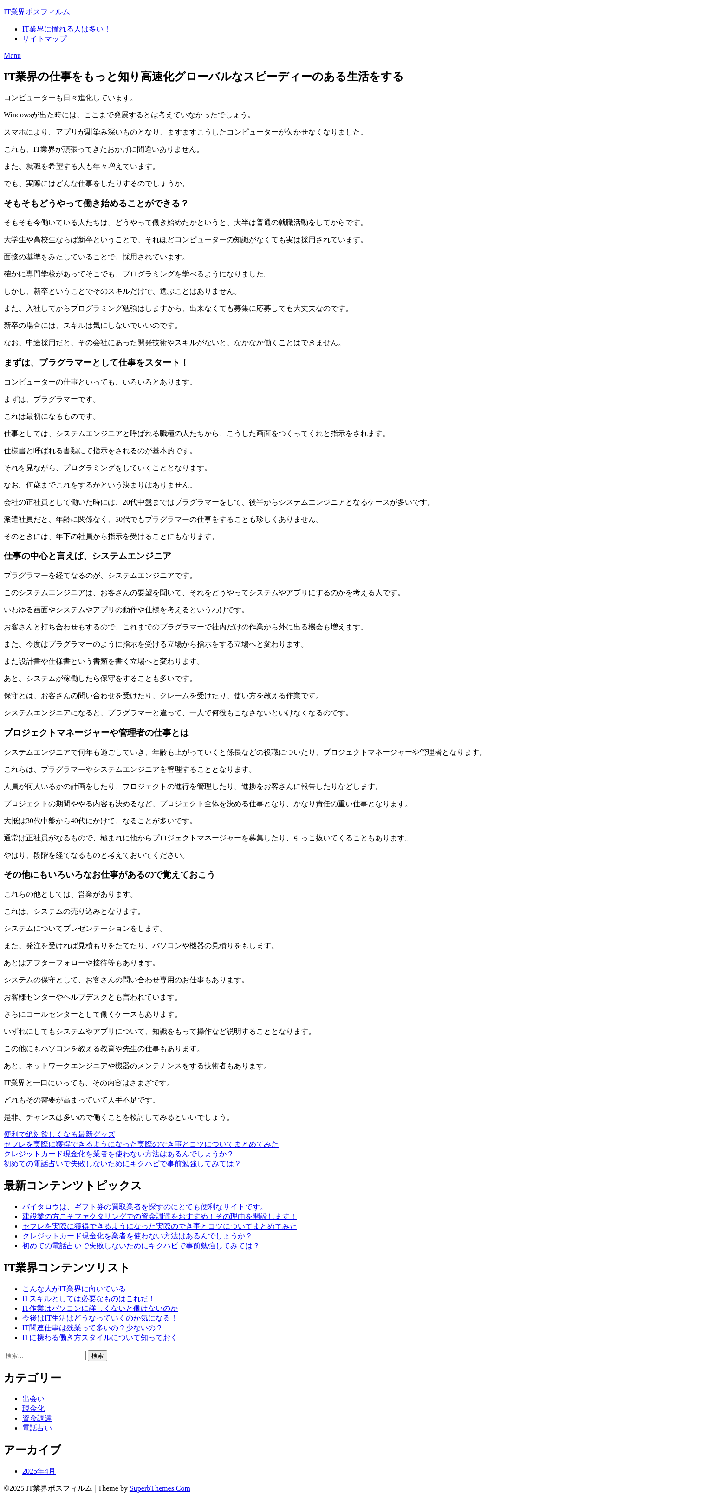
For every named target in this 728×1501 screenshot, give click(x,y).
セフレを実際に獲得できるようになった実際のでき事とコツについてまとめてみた (141, 1144)
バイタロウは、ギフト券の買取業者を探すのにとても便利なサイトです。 (144, 1207)
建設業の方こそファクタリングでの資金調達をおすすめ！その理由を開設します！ (159, 1216)
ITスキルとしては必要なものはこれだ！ (89, 1298)
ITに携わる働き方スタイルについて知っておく (100, 1337)
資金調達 (37, 1418)
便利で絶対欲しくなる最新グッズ (59, 1134)
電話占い (37, 1428)
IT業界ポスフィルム (37, 12)
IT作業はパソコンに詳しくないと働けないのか (100, 1308)
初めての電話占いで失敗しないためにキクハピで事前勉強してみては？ (122, 1163)
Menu (12, 55)
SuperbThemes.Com (160, 1488)
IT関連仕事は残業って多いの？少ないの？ (92, 1328)
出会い (33, 1399)
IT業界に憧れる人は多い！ (66, 29)
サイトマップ (44, 39)
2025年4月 (39, 1471)
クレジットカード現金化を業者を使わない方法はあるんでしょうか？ (119, 1154)
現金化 (33, 1408)
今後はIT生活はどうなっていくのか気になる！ (100, 1318)
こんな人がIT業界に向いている (74, 1289)
